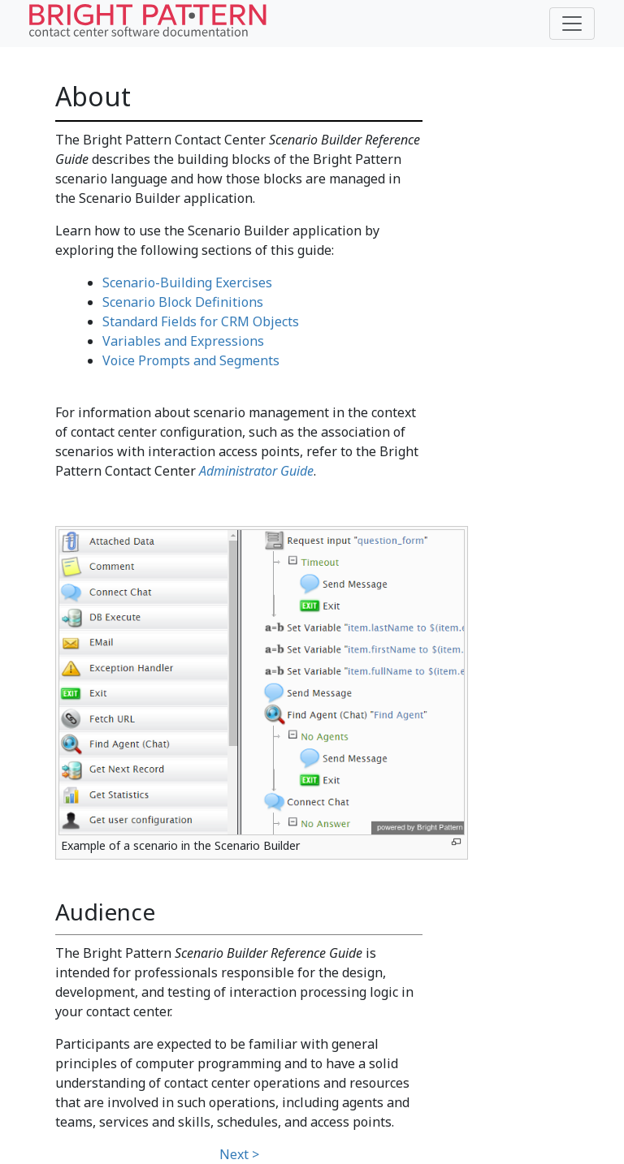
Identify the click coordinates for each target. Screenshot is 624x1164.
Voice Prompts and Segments (191, 360)
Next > (239, 1154)
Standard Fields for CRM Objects (200, 321)
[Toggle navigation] (572, 23)
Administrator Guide (256, 471)
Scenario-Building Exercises (187, 282)
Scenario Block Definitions (182, 302)
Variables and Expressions (183, 341)
